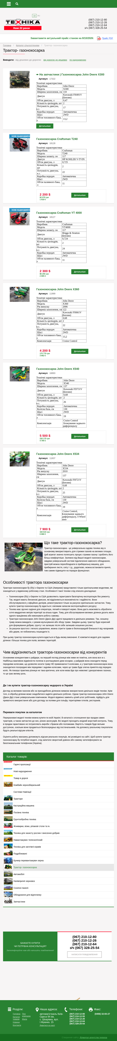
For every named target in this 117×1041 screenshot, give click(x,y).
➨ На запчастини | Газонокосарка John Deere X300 (70, 74)
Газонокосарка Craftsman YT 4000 (59, 212)
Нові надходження (23, 771)
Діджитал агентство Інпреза (93, 1037)
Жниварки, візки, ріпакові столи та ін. (32, 826)
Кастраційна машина (24, 805)
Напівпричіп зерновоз (24, 881)
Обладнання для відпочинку (27, 895)
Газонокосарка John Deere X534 (57, 453)
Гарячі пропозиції (22, 764)
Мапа (24, 1019)
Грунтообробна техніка (25, 819)
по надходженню (78, 60)
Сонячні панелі (21, 888)
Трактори (18, 799)
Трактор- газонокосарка (55, 45)
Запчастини (19, 901)
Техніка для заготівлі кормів (27, 847)
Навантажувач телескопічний (28, 840)
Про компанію (26, 1015)
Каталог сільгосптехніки (27, 45)
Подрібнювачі (20, 853)
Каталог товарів (16, 1018)
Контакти (17, 1025)
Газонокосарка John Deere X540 (57, 368)
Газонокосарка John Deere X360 (57, 289)
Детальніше (45, 126)
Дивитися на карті (47, 1025)
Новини (16, 1022)
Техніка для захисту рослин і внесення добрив (36, 833)
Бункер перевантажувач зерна (29, 860)
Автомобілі (19, 874)
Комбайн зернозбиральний (27, 785)
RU (39, 16)
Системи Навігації (22, 792)
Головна (7, 45)
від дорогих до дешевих (55, 60)
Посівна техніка (21, 812)
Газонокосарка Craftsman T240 (57, 139)
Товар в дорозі (21, 778)
